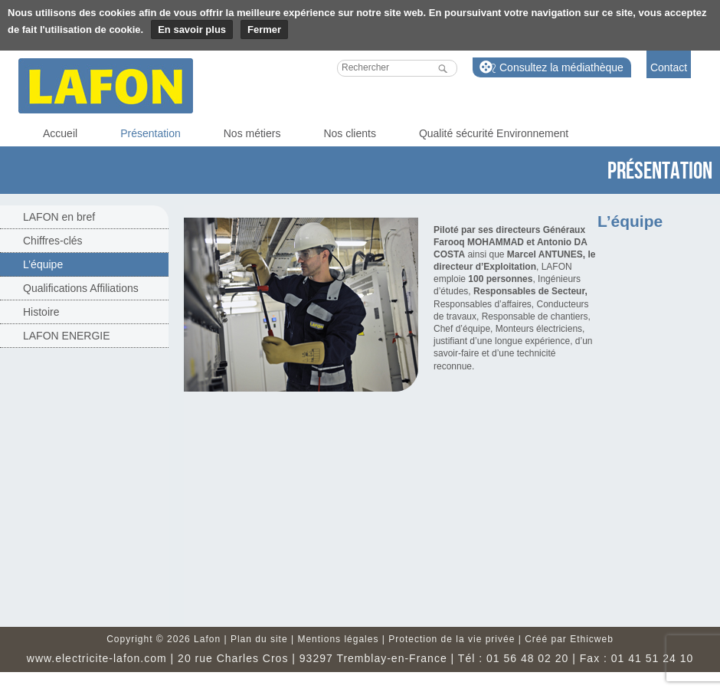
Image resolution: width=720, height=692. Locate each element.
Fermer (264, 29)
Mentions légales (337, 639)
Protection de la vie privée (451, 639)
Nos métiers (252, 133)
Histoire (41, 312)
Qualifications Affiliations (81, 288)
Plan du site (259, 639)
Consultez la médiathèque (561, 67)
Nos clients (349, 133)
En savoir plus (192, 29)
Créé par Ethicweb (569, 639)
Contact (668, 67)
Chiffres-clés (53, 240)
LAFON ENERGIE (66, 336)
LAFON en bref (59, 217)
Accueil (60, 133)
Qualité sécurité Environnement (493, 133)
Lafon (105, 85)
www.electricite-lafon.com (97, 658)
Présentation (150, 133)
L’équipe (43, 264)
